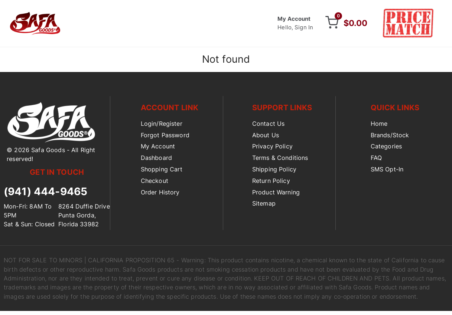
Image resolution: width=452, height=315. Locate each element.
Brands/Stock (390, 136)
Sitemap (264, 205)
